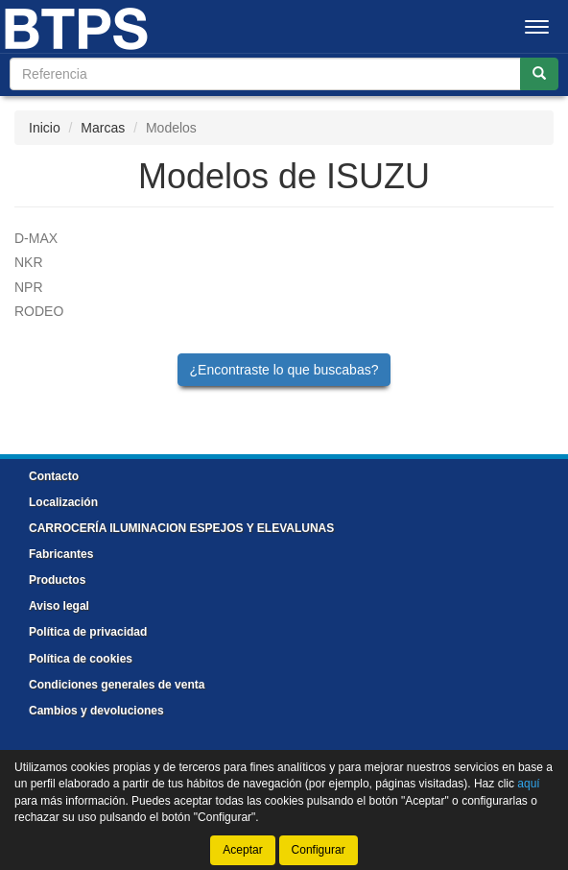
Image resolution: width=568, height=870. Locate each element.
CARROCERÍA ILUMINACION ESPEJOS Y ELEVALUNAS (181, 528)
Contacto (54, 476)
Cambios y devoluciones (96, 710)
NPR (28, 287)
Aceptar (242, 850)
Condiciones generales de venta (116, 684)
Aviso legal (59, 606)
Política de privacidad (88, 632)
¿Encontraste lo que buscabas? (284, 369)
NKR (28, 262)
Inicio (44, 127)
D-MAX (36, 238)
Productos (57, 580)
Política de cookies (80, 658)
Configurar (318, 850)
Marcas (103, 127)
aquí (528, 783)
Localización (63, 502)
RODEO (38, 311)
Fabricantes (61, 554)
